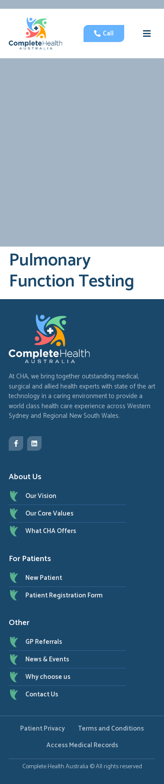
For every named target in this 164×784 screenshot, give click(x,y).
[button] (147, 33)
